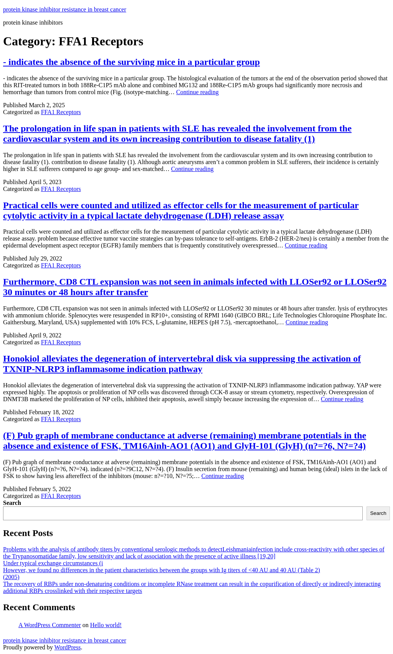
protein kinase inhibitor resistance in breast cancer (64, 9)
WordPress (67, 647)
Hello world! (106, 625)
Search (12, 503)
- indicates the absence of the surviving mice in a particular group (131, 62)
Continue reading (197, 92)
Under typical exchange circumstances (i (53, 563)
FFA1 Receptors (61, 112)
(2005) (11, 577)
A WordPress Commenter (49, 625)
